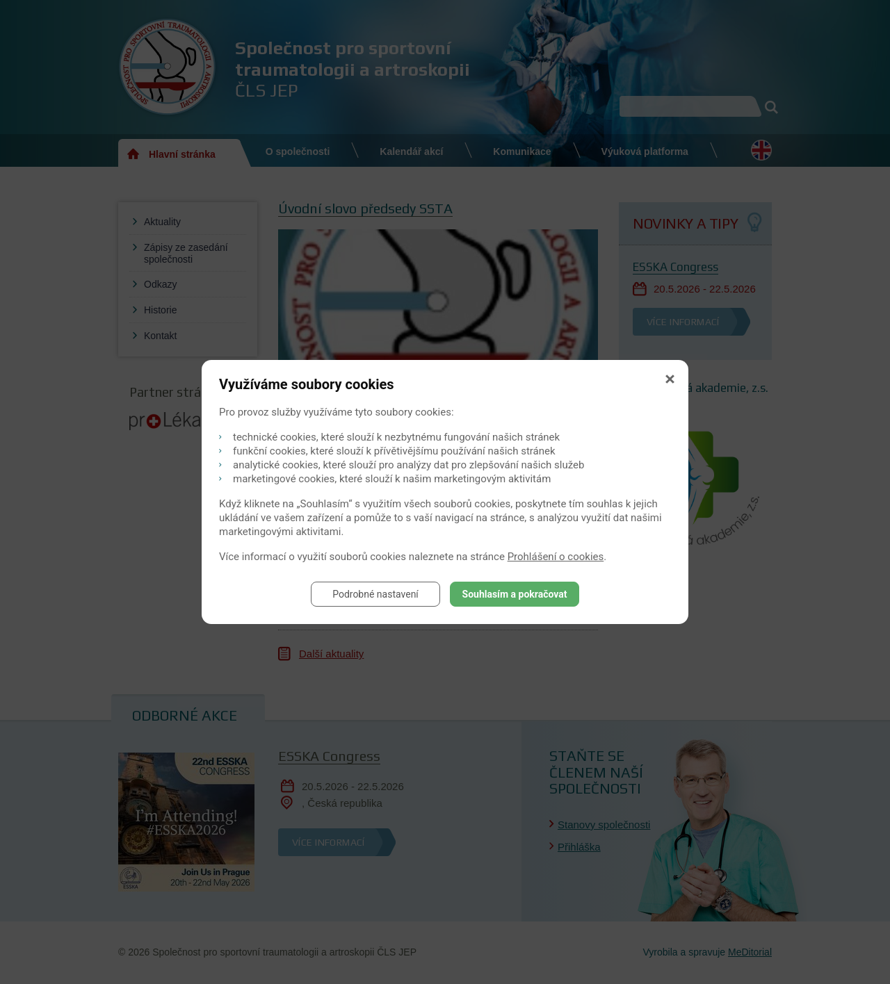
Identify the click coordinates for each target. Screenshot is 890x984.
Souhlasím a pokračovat (514, 594)
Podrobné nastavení (375, 594)
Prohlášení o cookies (556, 556)
